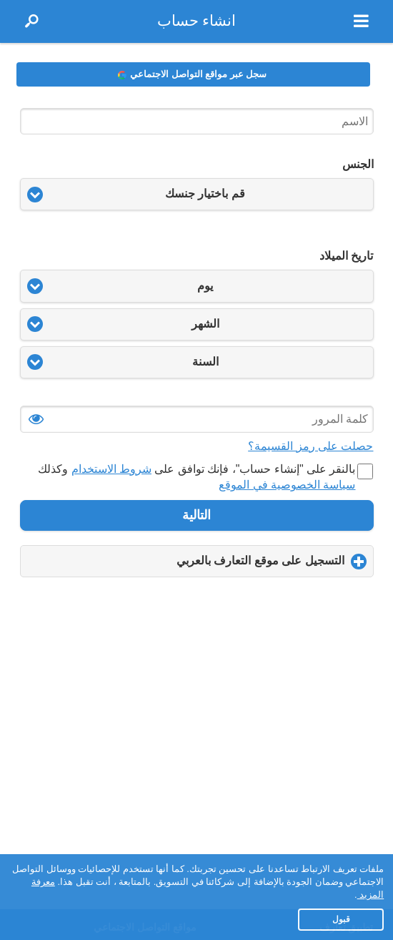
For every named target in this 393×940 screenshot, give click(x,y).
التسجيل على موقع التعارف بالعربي (236, 565)
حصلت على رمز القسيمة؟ (310, 446)
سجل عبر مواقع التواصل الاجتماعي (192, 74)
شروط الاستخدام (111, 469)
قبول (341, 919)
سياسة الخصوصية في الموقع (287, 485)
